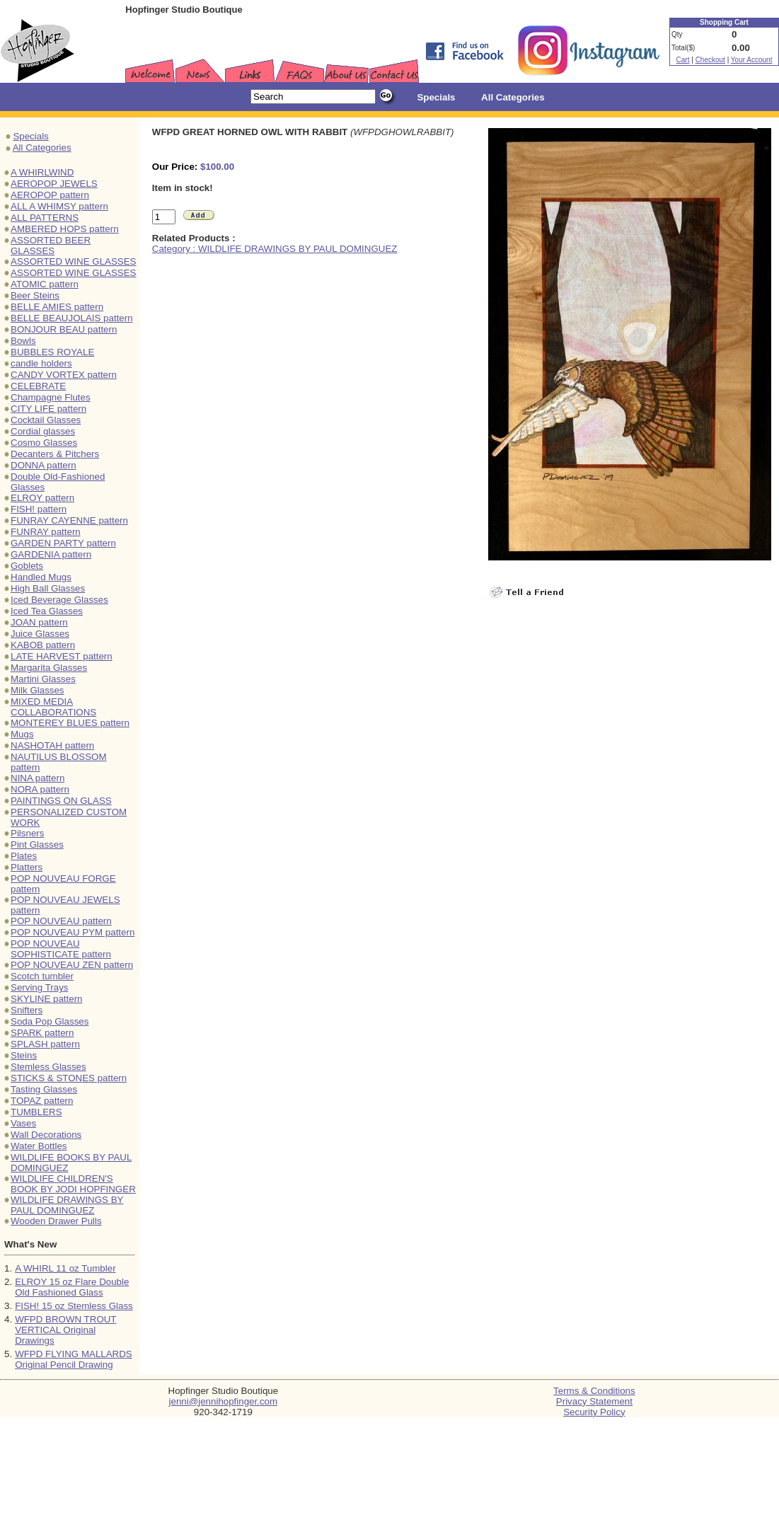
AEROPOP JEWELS (54, 183)
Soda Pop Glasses (49, 1021)
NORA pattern (40, 789)
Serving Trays (39, 987)
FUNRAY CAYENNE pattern (69, 520)
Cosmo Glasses (44, 442)
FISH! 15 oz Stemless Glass (74, 1306)
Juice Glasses (40, 633)
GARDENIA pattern (51, 554)
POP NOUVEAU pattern (61, 921)
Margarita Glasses (49, 667)
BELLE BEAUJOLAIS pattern (72, 318)
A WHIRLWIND (42, 172)
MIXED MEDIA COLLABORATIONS (53, 706)
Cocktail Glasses (46, 420)
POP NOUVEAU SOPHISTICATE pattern (61, 948)
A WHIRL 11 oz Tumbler (65, 1268)
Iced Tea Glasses (47, 611)
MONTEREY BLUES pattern (70, 722)
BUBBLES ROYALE (52, 352)
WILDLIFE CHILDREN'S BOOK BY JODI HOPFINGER (73, 1183)
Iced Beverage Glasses (59, 599)
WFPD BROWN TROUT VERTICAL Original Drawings (65, 1330)
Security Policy (594, 1412)
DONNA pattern (43, 465)
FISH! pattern (39, 509)
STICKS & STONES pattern (69, 1078)
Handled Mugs (41, 577)
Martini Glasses (43, 679)
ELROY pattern (42, 497)
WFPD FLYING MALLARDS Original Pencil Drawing (73, 1359)
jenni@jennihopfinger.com (223, 1401)
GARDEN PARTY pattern (63, 543)
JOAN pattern (39, 622)
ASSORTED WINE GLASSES (74, 261)
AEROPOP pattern (50, 195)
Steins (24, 1055)
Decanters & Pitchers (55, 454)
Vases (23, 1123)
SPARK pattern (42, 1032)
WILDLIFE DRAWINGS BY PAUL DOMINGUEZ (67, 1205)
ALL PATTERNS (45, 217)
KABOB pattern (43, 645)
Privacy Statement (594, 1401)
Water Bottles (39, 1146)
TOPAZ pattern (42, 1100)
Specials (30, 136)
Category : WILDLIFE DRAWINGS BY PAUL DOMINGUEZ (275, 248)
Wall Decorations (46, 1134)
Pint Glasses (37, 844)
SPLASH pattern (45, 1044)
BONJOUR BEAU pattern (64, 329)
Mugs (22, 734)
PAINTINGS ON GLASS (61, 800)
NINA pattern (37, 778)
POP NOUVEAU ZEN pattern (72, 964)
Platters (26, 867)
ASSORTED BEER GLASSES (51, 245)
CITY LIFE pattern (48, 408)
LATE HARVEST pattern (61, 656)
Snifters (26, 1010)
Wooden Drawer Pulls (56, 1221)
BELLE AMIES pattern (57, 306)
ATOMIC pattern (45, 284)
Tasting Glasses (44, 1089)
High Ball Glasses (48, 588)
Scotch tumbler (42, 976)
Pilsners (27, 833)
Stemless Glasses (48, 1066)
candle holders (41, 363)
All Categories (42, 147)
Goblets (27, 565)
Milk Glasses (37, 690)
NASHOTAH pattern (52, 745)
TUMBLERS (36, 1112)
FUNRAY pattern (46, 531)
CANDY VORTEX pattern (64, 374)
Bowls (23, 340)
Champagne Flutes (51, 397)
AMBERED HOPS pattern (65, 229)
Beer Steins (35, 295)
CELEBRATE (38, 386)
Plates (24, 856)
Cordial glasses (43, 431)
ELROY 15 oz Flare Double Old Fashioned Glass (72, 1287)
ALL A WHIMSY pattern (59, 206)
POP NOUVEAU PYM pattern (72, 932)
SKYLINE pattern (47, 998)
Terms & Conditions (594, 1390)
